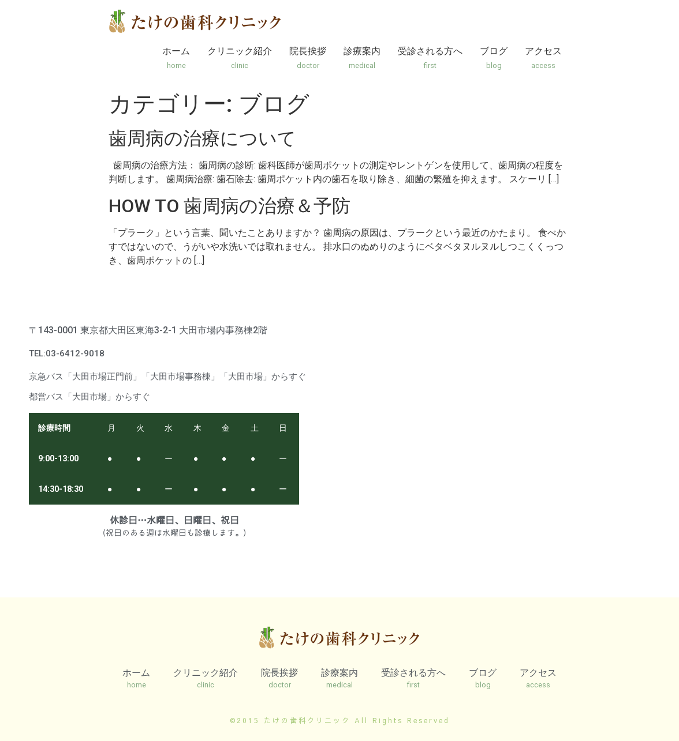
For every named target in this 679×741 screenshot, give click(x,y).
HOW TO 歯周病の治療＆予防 (229, 206)
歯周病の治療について (202, 138)
